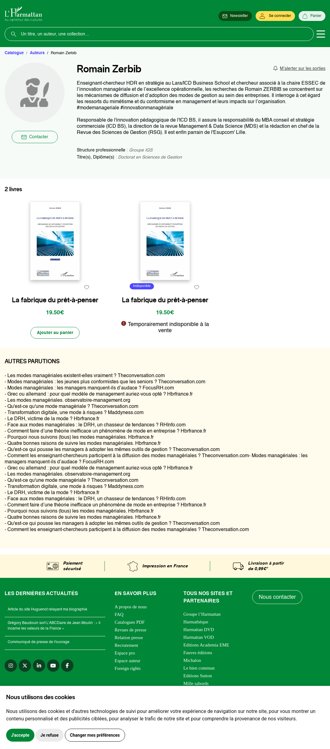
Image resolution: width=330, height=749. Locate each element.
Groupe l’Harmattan (202, 614)
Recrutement (126, 645)
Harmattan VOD (198, 637)
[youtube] (53, 665)
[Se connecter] (275, 16)
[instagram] (11, 665)
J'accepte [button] (20, 735)
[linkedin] (39, 665)
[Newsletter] (235, 16)
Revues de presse (130, 629)
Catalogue (14, 53)
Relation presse (129, 637)
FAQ (119, 614)
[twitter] (25, 665)
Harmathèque (195, 621)
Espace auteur (127, 660)
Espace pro (125, 652)
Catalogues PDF (130, 622)
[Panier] (312, 16)
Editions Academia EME (206, 644)
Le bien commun (199, 668)
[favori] (86, 287)
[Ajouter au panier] (55, 333)
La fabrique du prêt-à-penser (55, 300)
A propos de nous (131, 606)
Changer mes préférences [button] (95, 735)
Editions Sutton (197, 675)
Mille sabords (196, 683)
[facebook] (67, 665)
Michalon (192, 660)
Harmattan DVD (198, 629)
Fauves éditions (197, 652)
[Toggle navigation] (320, 34)
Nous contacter (277, 597)
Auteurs (37, 53)
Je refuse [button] (50, 735)
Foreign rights (128, 668)
